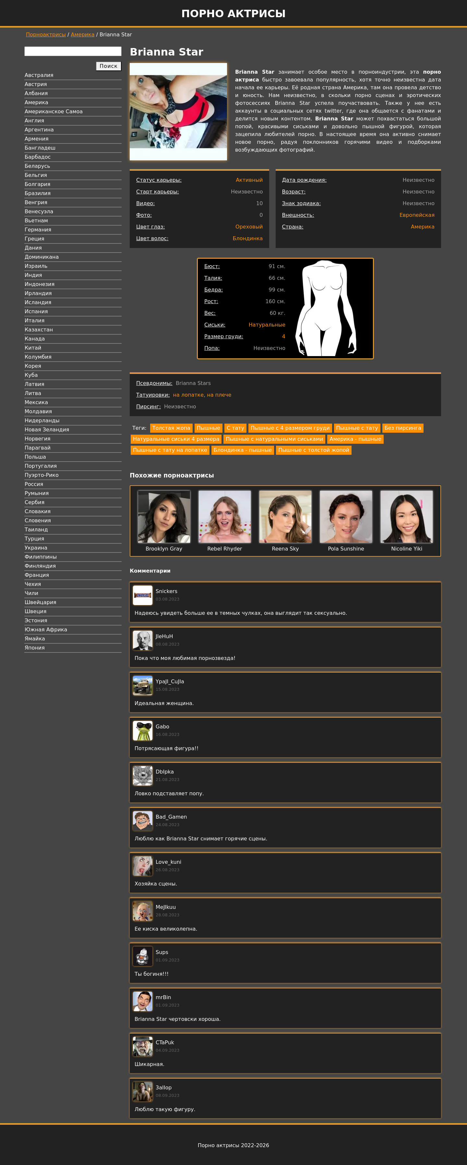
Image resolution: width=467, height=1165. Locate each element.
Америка (83, 34)
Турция (34, 539)
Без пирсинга (403, 428)
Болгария (37, 184)
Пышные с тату (357, 428)
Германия (38, 230)
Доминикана (42, 257)
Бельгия (36, 175)
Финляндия (40, 566)
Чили (31, 593)
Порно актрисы (233, 13)
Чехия (33, 584)
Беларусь (37, 166)
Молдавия (38, 411)
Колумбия (38, 357)
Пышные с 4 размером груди (290, 428)
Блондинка (248, 238)
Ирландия (38, 293)
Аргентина (39, 130)
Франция (37, 575)
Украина (36, 548)
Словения (38, 520)
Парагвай (38, 448)
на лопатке (188, 395)
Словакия (38, 511)
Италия (34, 320)
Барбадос (38, 157)
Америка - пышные (355, 439)
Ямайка (35, 639)
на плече (219, 395)
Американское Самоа (54, 111)
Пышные (208, 428)
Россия (34, 484)
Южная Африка (46, 629)
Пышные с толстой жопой (313, 450)
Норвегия (38, 439)
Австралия (39, 75)
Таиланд (36, 530)
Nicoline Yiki (406, 549)
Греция (34, 239)
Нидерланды (42, 420)
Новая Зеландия (47, 430)
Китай (33, 348)
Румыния (37, 493)
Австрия (36, 84)
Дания (33, 248)
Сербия (34, 502)
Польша (35, 457)
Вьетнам (36, 220)
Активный (249, 180)
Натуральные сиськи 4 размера (176, 439)
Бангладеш (40, 148)
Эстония (36, 620)
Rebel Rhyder (224, 549)
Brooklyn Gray (164, 549)
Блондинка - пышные (243, 450)
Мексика (36, 402)
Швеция (35, 611)
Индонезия (39, 284)
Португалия (41, 466)
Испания (36, 311)
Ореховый (249, 227)
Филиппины (41, 557)
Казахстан (39, 330)
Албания (36, 93)
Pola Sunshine (346, 549)
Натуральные (267, 325)
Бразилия (38, 193)
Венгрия (36, 202)
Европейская (417, 215)
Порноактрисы (46, 34)
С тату (235, 428)
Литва (33, 393)
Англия (34, 121)
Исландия (38, 302)
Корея (33, 366)
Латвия (34, 384)
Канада (35, 339)
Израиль (36, 266)
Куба (31, 375)
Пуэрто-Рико (42, 475)
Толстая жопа (171, 428)
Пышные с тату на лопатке (170, 450)
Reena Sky (285, 549)
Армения (37, 139)
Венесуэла (39, 211)
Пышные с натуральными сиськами (274, 439)
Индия (33, 275)
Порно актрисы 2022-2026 (233, 1145)
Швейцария (40, 602)
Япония (35, 648)
